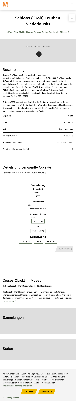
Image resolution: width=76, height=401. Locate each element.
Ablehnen (28, 392)
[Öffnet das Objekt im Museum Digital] (72, 149)
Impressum (27, 385)
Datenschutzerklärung (12, 385)
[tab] (38, 397)
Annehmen (46, 392)
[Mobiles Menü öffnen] (72, 5)
